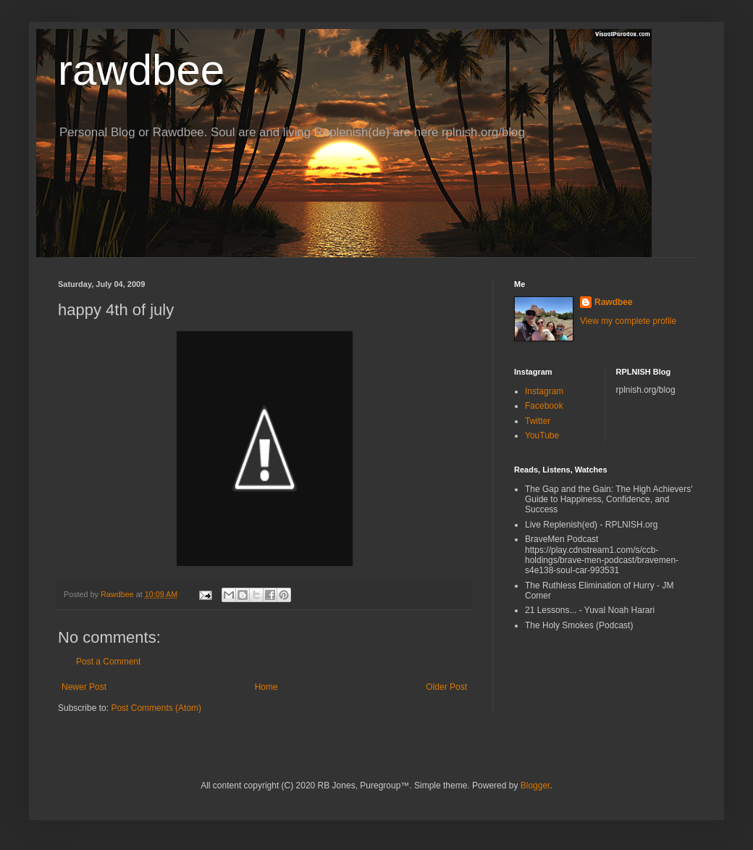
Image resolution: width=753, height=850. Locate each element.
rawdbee (141, 70)
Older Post (446, 687)
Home (266, 687)
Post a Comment (108, 662)
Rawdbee (613, 302)
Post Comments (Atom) (156, 708)
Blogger (535, 785)
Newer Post (84, 687)
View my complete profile (628, 321)
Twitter (537, 421)
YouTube (542, 435)
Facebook (544, 406)
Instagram (544, 391)
